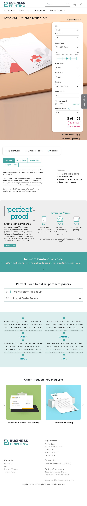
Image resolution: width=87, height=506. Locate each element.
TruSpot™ (49, 449)
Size (56, 26)
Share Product (74, 20)
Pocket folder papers (43, 298)
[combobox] (67, 30)
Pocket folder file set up (43, 291)
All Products (50, 444)
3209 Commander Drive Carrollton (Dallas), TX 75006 (57, 473)
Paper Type (59, 43)
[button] (84, 101)
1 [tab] (40, 269)
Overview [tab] (9, 160)
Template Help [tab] (11, 165)
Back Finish (59, 73)
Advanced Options (71, 139)
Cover (77, 52)
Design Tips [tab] (34, 160)
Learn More (10, 245)
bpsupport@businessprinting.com (59, 480)
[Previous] (2, 262)
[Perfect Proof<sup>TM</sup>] (69, 109)
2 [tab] (43, 269)
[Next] (85, 262)
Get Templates (73, 127)
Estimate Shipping (71, 134)
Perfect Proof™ (51, 452)
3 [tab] (47, 269)
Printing (58, 82)
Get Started (74, 123)
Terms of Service (11, 469)
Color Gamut (60, 91)
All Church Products (53, 447)
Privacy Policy (10, 472)
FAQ (6, 466)
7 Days (60, 104)
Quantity (58, 33)
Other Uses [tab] (21, 160)
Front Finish (59, 63)
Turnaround (61, 101)
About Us (8, 464)
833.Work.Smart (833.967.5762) (58, 464)
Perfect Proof (62, 109)
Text (56, 52)
